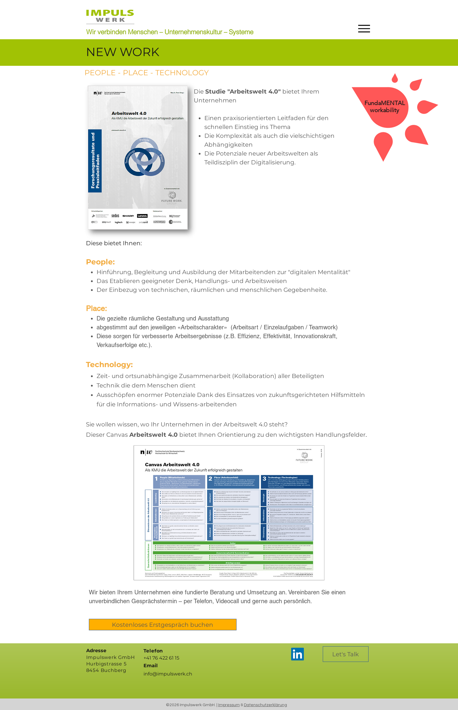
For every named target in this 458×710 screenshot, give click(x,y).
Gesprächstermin (154, 601)
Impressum (229, 705)
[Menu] (362, 28)
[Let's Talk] (346, 654)
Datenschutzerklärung (265, 705)
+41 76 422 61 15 (161, 658)
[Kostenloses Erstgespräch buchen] (163, 624)
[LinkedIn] (297, 654)
